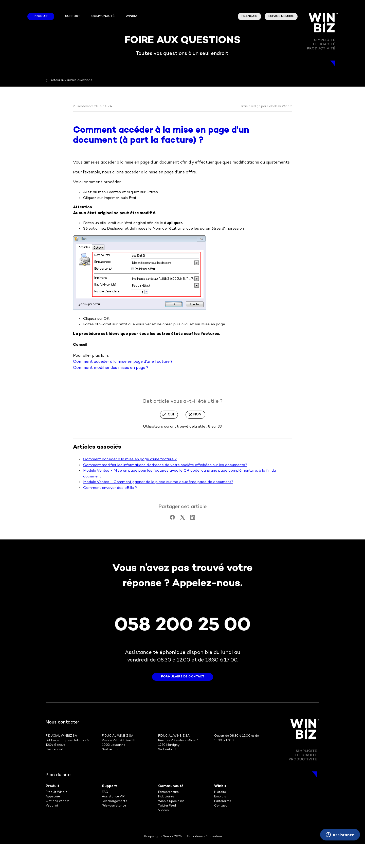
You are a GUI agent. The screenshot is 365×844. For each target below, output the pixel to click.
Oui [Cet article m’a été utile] (171, 414)
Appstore (53, 796)
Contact (220, 806)
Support (72, 16)
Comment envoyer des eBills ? (110, 488)
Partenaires (222, 801)
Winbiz (220, 786)
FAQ (105, 792)
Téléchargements (114, 801)
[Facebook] (172, 519)
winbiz (131, 16)
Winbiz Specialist (171, 801)
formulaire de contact (182, 676)
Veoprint (52, 806)
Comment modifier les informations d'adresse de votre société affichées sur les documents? (165, 465)
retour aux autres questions (71, 80)
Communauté (103, 16)
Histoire (220, 792)
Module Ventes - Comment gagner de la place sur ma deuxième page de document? (158, 482)
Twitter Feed (167, 806)
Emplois (220, 796)
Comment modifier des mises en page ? (110, 368)
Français (249, 16)
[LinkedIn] (192, 519)
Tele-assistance (114, 806)
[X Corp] (182, 519)
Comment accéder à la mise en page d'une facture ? (123, 362)
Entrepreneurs (168, 792)
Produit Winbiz (56, 792)
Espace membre (281, 16)
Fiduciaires (166, 796)
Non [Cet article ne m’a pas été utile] (197, 414)
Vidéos (163, 810)
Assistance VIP (113, 796)
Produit (41, 16)
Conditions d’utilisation (204, 836)
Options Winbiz (57, 801)
